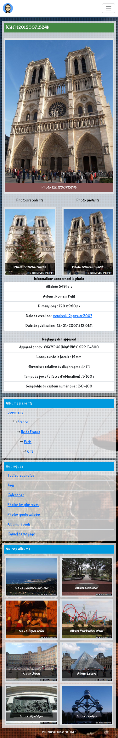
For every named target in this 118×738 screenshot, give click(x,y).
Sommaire (16, 412)
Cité (30, 452)
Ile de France (30, 432)
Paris (27, 442)
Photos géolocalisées (24, 515)
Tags (11, 485)
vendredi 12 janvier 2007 (72, 316)
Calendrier (16, 495)
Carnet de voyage (21, 534)
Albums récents (19, 524)
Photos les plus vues (23, 505)
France (23, 422)
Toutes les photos (21, 476)
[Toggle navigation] (108, 8)
